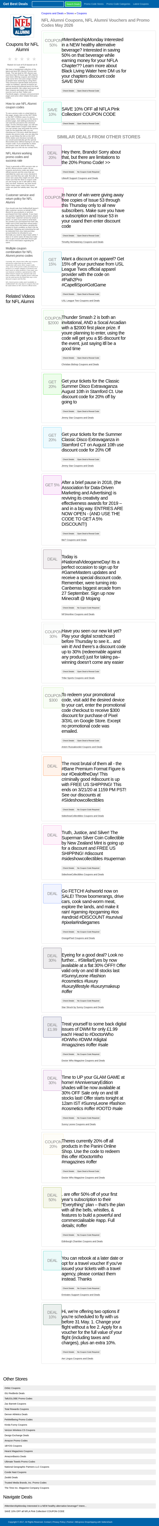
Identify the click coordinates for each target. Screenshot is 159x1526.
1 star (10, 59)
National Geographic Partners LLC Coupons (27, 1467)
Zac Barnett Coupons (15, 1403)
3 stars (22, 59)
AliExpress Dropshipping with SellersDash (93, 1522)
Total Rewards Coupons (17, 1409)
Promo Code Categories (118, 4)
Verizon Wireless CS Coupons (20, 1430)
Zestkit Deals (11, 1477)
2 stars (16, 59)
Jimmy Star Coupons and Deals (78, 417)
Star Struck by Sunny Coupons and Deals (83, 1007)
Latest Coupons (141, 4)
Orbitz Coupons (12, 1388)
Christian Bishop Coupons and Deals (80, 364)
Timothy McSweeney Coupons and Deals (82, 242)
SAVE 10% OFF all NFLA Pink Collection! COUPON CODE (34, 1511)
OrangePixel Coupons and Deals (78, 938)
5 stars (34, 59)
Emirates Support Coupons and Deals (81, 1295)
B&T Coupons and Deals (74, 540)
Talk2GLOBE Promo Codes (18, 1398)
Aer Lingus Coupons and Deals (77, 1358)
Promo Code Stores (94, 4)
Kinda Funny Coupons (16, 1425)
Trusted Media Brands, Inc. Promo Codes (25, 1482)
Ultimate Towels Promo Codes (20, 1461)
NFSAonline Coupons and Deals (78, 614)
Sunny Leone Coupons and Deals (79, 1124)
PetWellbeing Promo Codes (19, 1419)
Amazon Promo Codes (16, 1440)
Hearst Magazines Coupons (19, 1451)
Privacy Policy (59, 1522)
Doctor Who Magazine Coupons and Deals (83, 1060)
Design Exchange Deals (17, 1435)
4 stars (28, 59)
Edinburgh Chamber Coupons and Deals (82, 1241)
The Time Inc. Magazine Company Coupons (27, 1488)
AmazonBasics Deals (15, 1456)
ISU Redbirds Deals (15, 1393)
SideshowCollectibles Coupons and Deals (83, 816)
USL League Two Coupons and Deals (81, 300)
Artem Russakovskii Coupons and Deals (82, 747)
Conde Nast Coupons (15, 1472)
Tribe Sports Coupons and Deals (78, 678)
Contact (47, 1522)
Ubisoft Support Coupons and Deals (80, 178)
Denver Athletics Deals (16, 1414)
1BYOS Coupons (13, 1446)
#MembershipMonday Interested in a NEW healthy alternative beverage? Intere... (46, 1506)
